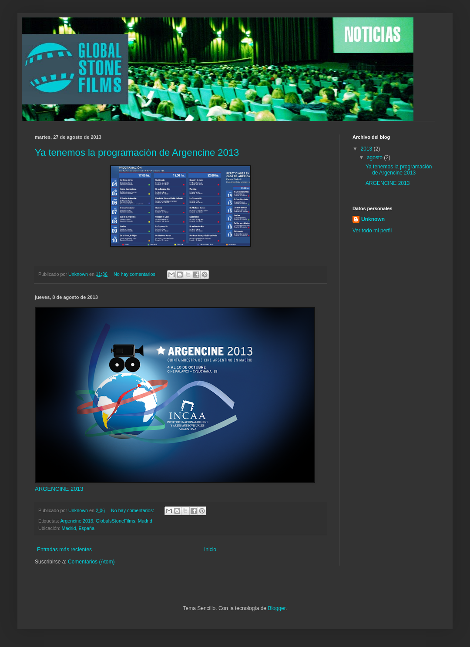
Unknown (373, 219)
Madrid (145, 520)
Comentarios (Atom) (91, 562)
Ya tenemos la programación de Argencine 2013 (137, 152)
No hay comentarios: (136, 274)
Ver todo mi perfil (372, 231)
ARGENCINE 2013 (59, 489)
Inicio (210, 549)
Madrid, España (77, 528)
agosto (375, 157)
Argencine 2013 (76, 520)
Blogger (276, 608)
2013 (367, 149)
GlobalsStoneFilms (115, 520)
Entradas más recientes (64, 549)
